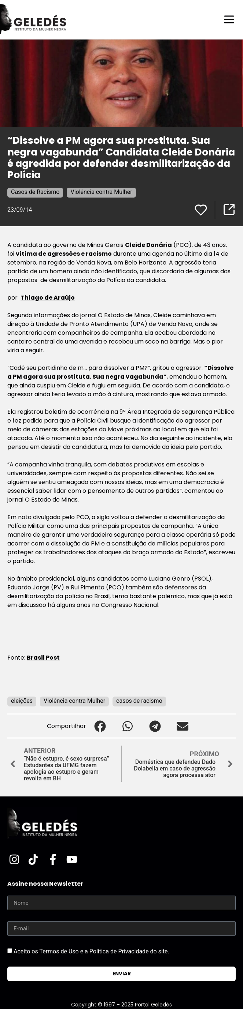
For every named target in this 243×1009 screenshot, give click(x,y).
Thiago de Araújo (48, 297)
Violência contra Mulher (101, 191)
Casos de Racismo (35, 191)
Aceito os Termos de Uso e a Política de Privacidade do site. (91, 951)
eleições (22, 700)
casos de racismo (139, 700)
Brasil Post (43, 657)
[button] (100, 726)
